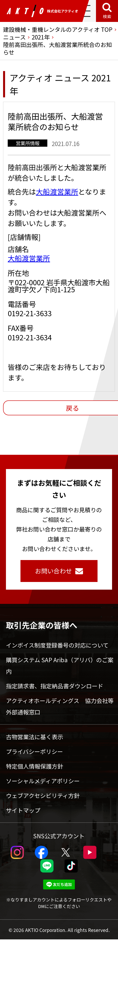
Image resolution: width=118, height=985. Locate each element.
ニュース (14, 37)
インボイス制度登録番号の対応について (57, 645)
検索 (107, 16)
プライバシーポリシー (34, 751)
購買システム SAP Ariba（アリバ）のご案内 (59, 665)
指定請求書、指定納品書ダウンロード (54, 686)
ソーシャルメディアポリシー (43, 781)
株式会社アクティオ (42, 11)
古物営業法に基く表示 (34, 737)
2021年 (41, 37)
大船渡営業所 (57, 191)
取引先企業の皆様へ (41, 625)
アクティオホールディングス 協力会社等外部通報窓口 (60, 706)
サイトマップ (23, 810)
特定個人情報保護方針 (34, 766)
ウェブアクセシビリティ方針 (43, 795)
